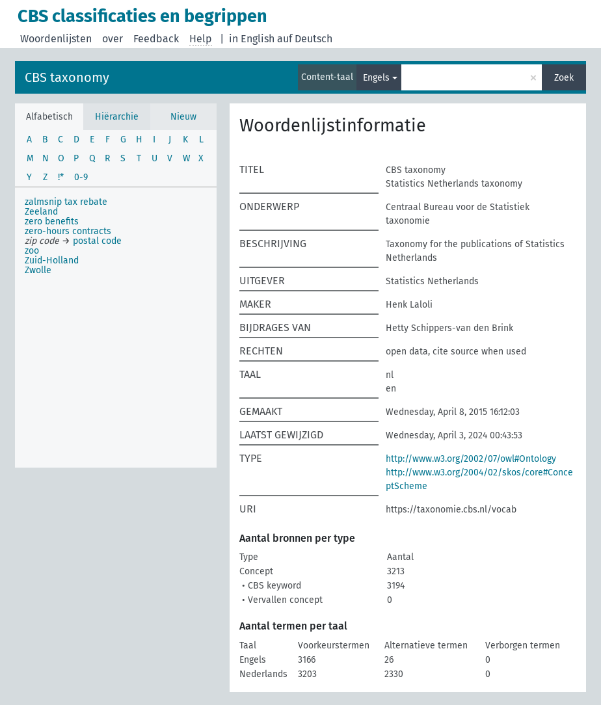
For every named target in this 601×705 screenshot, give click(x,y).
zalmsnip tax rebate (66, 201)
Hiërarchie (117, 116)
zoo (32, 250)
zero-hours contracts (68, 231)
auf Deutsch (304, 39)
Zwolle (38, 270)
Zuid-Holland (52, 260)
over (112, 39)
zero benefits (52, 221)
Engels (376, 77)
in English (251, 39)
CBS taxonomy (67, 77)
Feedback (156, 39)
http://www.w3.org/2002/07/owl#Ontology (471, 458)
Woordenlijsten (56, 39)
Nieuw (183, 116)
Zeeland (41, 211)
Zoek (564, 77)
